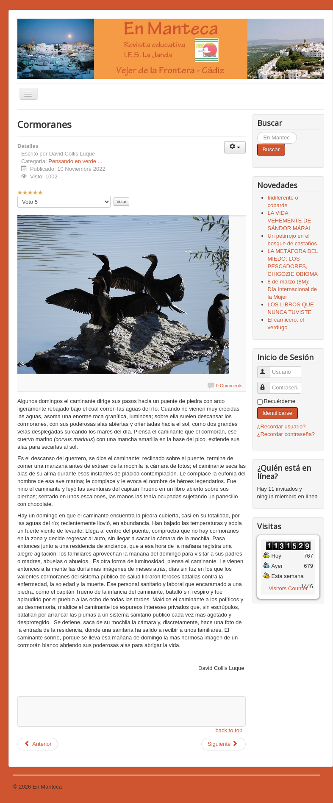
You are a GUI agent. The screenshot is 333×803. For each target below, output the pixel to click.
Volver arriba (304, 787)
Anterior (38, 744)
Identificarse (277, 413)
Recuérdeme (279, 401)
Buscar (271, 149)
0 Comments (229, 385)
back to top (229, 730)
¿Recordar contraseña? (286, 434)
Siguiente (223, 744)
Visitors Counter (288, 588)
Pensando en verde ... (75, 161)
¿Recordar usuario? (281, 426)
